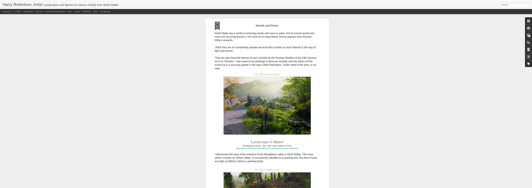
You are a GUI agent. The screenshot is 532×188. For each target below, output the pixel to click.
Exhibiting (86, 11)
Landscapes (28, 11)
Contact (77, 11)
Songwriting (105, 11)
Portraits (39, 11)
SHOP (95, 11)
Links (69, 11)
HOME (18, 11)
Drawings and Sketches (55, 11)
